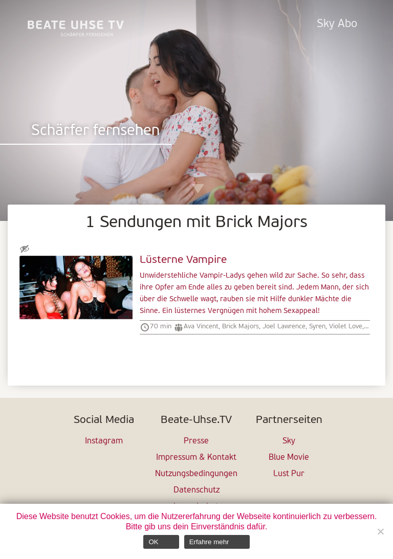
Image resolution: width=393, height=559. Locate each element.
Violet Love (345, 326)
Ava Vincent (201, 326)
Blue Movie (289, 458)
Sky (288, 441)
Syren (317, 326)
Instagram (104, 441)
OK (153, 542)
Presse (196, 441)
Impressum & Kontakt (196, 458)
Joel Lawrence (284, 326)
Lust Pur (288, 474)
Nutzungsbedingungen (196, 474)
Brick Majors (240, 326)
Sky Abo (337, 24)
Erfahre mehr (209, 542)
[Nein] (380, 531)
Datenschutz (196, 490)
